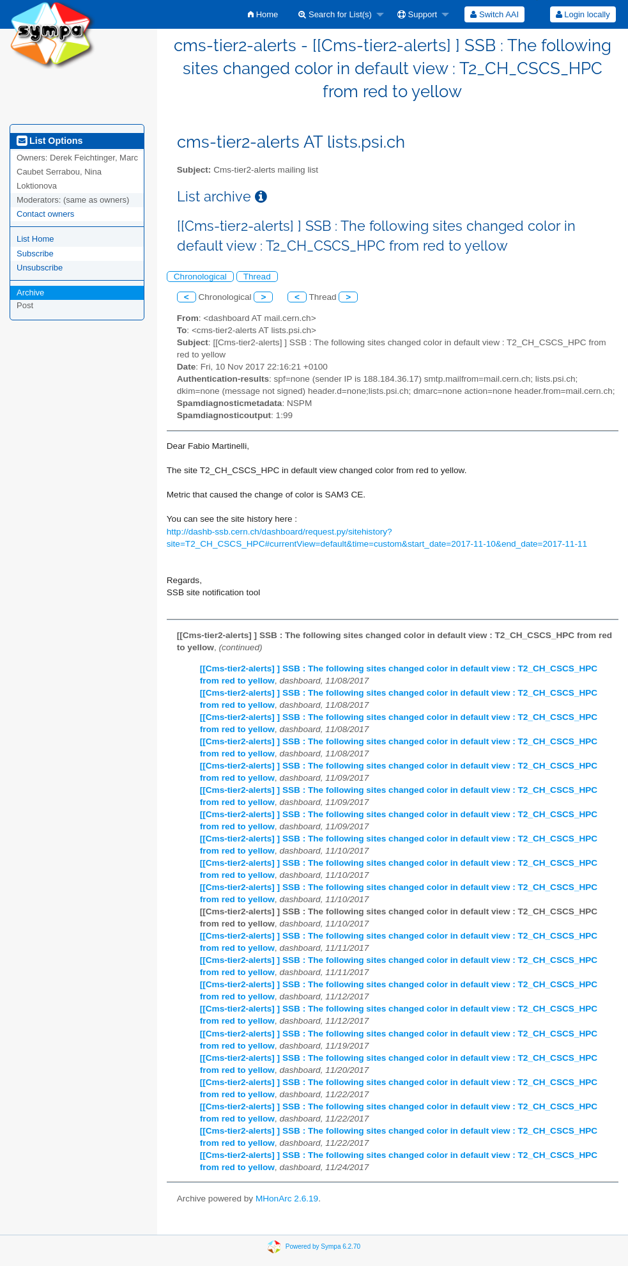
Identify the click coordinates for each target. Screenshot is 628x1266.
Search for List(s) (335, 14)
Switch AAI (494, 14)
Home (263, 14)
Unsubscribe (40, 267)
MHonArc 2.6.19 (287, 1198)
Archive (30, 292)
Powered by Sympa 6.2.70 (323, 1246)
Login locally (583, 14)
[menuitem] (263, 14)
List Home (35, 239)
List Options (49, 141)
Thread (257, 276)
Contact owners (45, 214)
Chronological (200, 276)
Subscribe (35, 253)
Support (417, 14)
